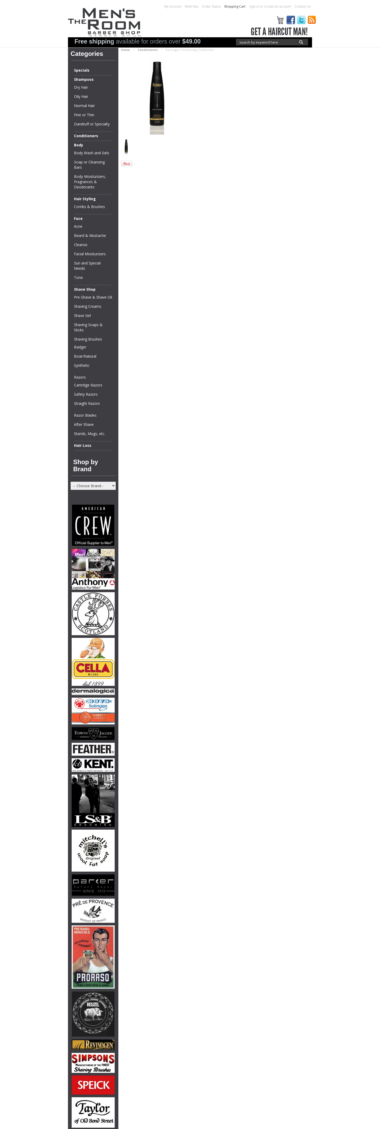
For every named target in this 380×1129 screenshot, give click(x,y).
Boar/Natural (85, 356)
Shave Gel (82, 315)
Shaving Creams (87, 306)
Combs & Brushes (89, 206)
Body (78, 144)
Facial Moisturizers (90, 253)
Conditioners (86, 135)
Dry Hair (81, 87)
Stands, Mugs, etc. (89, 433)
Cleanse (80, 244)
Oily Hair (81, 96)
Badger (80, 346)
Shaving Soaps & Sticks (88, 327)
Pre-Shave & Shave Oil (93, 297)
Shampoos (84, 79)
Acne (78, 226)
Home (125, 50)
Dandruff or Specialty (92, 123)
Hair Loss (82, 445)
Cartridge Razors (88, 385)
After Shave (84, 424)
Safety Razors (86, 394)
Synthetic (81, 365)
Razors (80, 377)
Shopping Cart (235, 6)
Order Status (211, 6)
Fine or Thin (84, 114)
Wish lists (191, 6)
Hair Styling (85, 198)
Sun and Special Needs (87, 266)
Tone (78, 277)
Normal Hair (84, 105)
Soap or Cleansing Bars (89, 165)
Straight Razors (87, 403)
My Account (172, 6)
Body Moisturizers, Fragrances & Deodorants (90, 181)
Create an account (277, 6)
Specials (81, 70)
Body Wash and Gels (91, 152)
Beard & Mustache (90, 235)
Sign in (254, 6)
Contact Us (302, 6)
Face (78, 218)
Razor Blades (85, 415)
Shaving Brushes (88, 339)
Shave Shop (85, 289)
